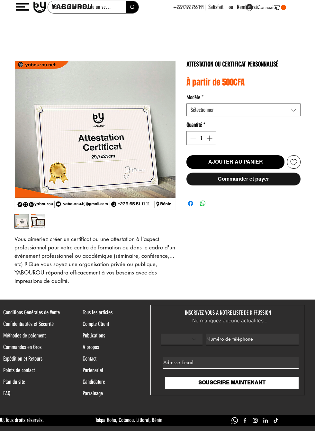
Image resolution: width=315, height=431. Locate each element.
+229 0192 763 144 (188, 7)
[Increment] (210, 138)
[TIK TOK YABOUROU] (276, 420)
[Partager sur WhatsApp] (203, 203)
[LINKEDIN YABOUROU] (265, 420)
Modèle (194, 97)
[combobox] (243, 109)
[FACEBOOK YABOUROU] (245, 420)
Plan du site (14, 381)
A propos (91, 347)
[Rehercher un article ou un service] (132, 7)
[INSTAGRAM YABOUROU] (255, 420)
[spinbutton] (201, 138)
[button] (22, 7)
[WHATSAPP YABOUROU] (234, 420)
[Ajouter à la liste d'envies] (294, 162)
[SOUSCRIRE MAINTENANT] (232, 383)
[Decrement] (192, 138)
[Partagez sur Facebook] (190, 203)
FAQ (6, 393)
